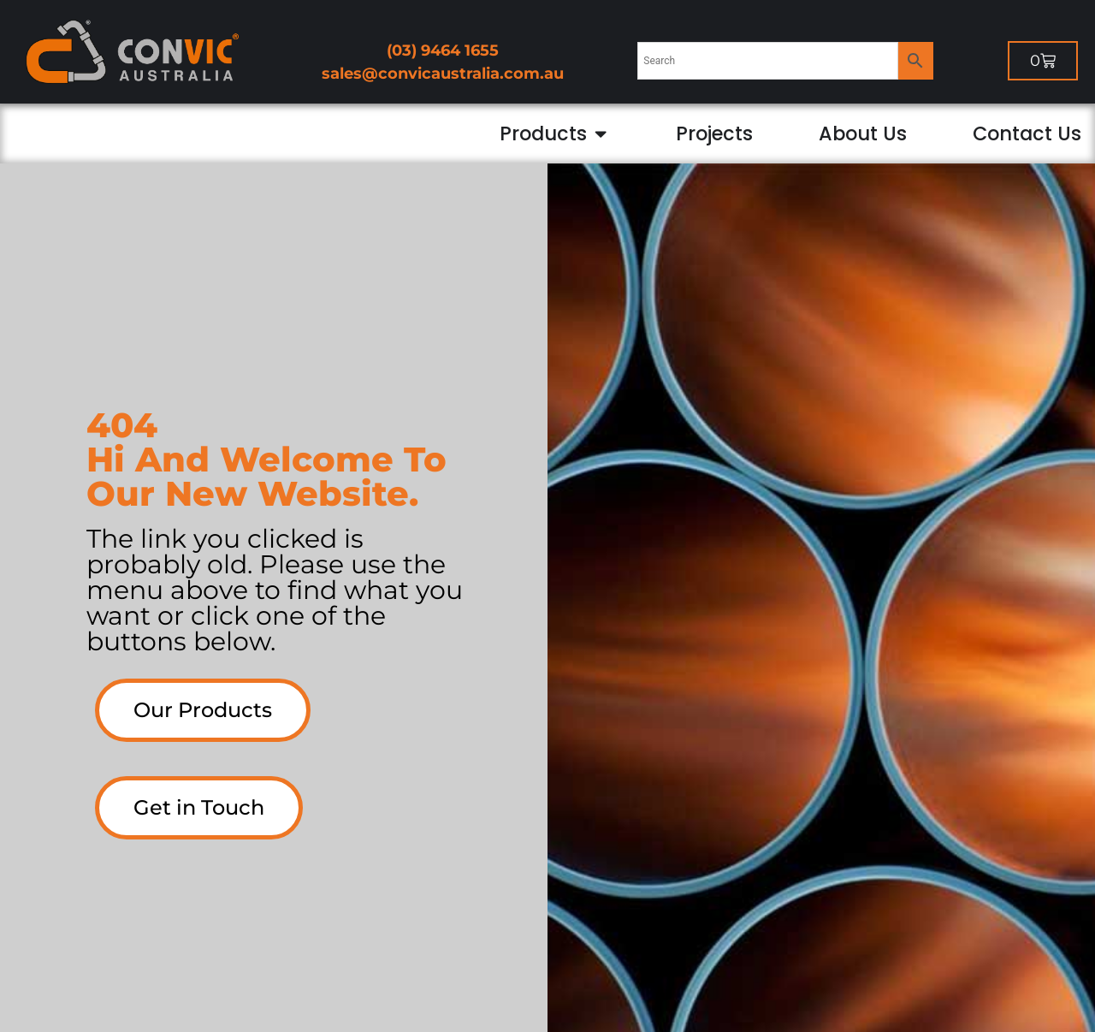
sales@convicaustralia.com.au (443, 73)
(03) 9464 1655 (443, 50)
